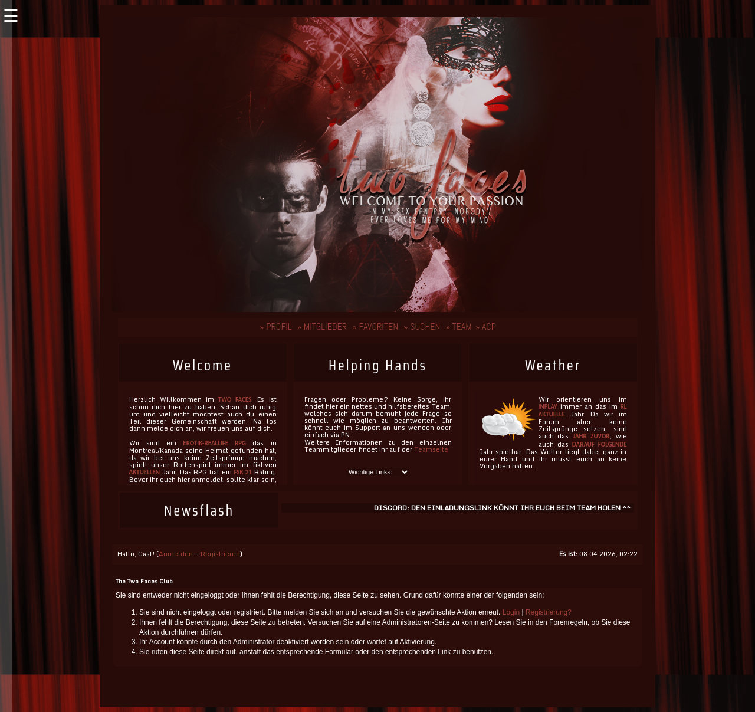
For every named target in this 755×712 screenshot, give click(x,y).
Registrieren (220, 554)
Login (511, 612)
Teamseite (431, 449)
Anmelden (176, 554)
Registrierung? (549, 612)
